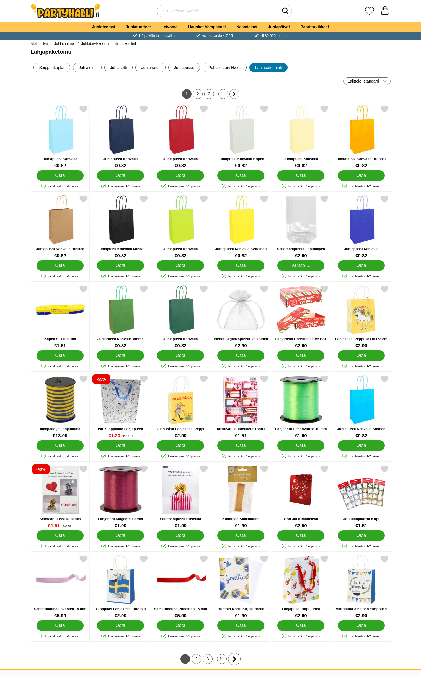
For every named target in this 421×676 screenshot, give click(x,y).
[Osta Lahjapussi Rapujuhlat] (300, 625)
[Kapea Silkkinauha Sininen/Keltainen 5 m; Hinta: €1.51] (60, 316)
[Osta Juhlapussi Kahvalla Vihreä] (120, 355)
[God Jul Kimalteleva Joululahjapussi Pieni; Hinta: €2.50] (301, 496)
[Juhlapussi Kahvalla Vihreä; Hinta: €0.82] (120, 316)
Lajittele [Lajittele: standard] (363, 81)
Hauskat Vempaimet (207, 27)
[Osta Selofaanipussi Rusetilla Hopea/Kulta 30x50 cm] (180, 535)
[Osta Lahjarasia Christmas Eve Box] (300, 355)
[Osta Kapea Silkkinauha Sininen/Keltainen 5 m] (60, 355)
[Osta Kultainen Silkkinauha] (240, 535)
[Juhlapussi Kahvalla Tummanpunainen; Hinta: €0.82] (180, 136)
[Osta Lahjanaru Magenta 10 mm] (120, 535)
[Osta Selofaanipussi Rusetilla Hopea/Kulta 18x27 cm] (60, 535)
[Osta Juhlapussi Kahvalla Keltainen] (240, 265)
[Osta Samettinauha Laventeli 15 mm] (60, 625)
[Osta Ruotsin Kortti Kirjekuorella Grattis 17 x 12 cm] (240, 625)
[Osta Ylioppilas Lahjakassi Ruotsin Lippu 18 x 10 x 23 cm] (120, 625)
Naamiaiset (246, 27)
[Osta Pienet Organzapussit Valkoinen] (240, 355)
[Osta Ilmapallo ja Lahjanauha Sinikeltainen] (60, 445)
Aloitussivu (39, 44)
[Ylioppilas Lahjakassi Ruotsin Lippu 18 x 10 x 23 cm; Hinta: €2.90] (120, 586)
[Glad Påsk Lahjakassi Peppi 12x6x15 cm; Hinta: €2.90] (180, 406)
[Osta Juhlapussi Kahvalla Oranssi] (360, 175)
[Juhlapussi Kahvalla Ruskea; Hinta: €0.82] (60, 226)
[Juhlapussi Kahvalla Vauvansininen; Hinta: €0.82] (60, 136)
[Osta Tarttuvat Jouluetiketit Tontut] (240, 445)
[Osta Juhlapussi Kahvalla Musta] (120, 265)
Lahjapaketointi (124, 44)
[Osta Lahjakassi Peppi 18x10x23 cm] (360, 355)
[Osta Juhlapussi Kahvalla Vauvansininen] (60, 175)
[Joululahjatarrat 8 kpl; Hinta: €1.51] (361, 496)
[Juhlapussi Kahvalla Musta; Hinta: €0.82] (120, 226)
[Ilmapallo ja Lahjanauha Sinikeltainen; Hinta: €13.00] (60, 406)
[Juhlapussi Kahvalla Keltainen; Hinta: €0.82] (240, 226)
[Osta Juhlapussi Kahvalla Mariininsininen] (120, 175)
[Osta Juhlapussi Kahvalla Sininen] (360, 445)
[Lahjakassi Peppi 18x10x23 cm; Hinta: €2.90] (361, 316)
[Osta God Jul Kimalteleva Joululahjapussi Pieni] (300, 535)
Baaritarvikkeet (314, 27)
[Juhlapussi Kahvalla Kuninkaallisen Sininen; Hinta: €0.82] (361, 226)
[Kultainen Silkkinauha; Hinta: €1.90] (240, 496)
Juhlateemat (103, 27)
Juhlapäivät (279, 27)
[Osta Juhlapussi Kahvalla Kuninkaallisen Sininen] (360, 265)
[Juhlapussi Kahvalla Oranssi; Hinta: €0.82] (361, 136)
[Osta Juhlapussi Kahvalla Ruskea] (60, 265)
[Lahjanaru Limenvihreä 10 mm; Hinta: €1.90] (301, 406)
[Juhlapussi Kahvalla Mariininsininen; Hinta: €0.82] (120, 136)
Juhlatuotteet (138, 27)
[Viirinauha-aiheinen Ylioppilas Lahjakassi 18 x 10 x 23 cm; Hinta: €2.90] (361, 586)
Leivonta (169, 27)
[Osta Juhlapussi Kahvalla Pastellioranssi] (300, 175)
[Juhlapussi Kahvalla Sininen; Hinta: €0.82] (361, 406)
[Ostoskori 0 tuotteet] (385, 11)
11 (224, 95)
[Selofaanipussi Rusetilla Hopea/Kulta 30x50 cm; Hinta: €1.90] (180, 496)
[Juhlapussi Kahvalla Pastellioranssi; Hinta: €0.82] (301, 136)
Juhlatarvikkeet (93, 44)
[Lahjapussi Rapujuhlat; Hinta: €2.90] (301, 586)
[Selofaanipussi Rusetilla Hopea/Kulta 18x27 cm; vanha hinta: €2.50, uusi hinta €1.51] (60, 496)
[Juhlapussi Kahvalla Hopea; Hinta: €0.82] (240, 136)
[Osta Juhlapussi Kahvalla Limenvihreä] (180, 265)
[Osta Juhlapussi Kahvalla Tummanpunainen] (180, 175)
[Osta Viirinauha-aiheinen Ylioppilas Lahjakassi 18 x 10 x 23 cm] (360, 625)
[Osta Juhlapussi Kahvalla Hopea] (240, 175)
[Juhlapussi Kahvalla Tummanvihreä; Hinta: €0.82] (180, 316)
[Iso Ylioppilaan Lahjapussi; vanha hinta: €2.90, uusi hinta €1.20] (120, 406)
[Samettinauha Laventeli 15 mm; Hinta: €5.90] (60, 586)
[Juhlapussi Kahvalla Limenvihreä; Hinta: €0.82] (180, 226)
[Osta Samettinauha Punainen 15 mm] (180, 625)
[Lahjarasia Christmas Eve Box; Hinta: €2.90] (301, 316)
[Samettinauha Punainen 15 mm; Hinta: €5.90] (180, 586)
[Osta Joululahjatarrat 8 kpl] (360, 535)
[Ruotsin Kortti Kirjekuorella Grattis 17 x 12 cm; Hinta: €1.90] (240, 586)
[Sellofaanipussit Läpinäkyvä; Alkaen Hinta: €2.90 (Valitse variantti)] (301, 226)
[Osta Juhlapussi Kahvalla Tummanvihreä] (180, 355)
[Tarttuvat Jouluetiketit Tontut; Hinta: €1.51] (240, 406)
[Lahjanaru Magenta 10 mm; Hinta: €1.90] (120, 496)
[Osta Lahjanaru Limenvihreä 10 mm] (300, 445)
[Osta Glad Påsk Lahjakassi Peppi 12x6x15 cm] (180, 445)
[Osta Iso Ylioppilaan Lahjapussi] (120, 445)
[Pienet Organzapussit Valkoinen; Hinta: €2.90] (240, 316)
